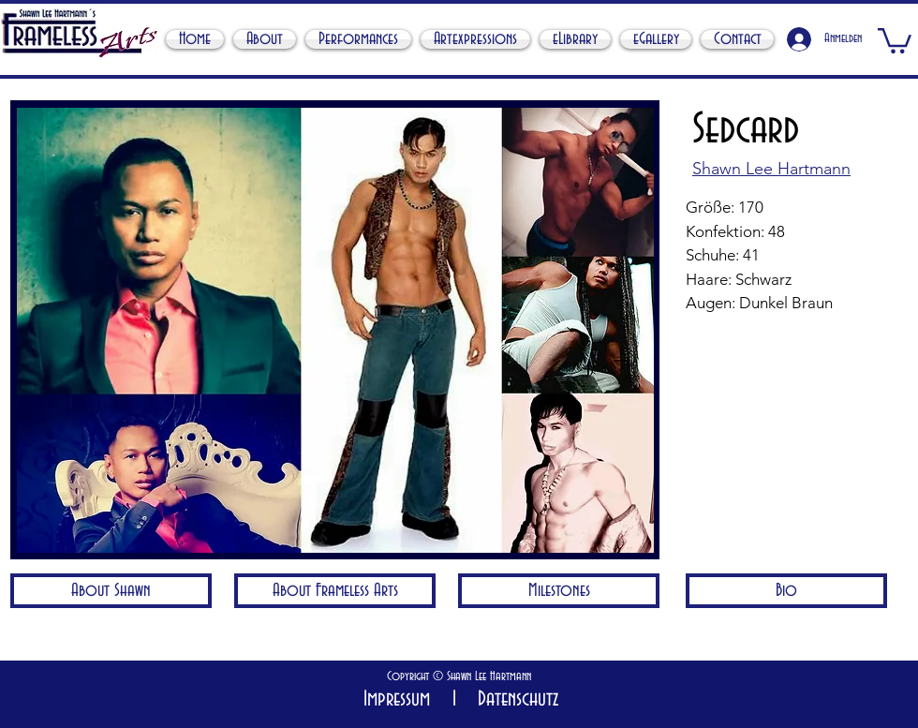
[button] (894, 39)
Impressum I (409, 699)
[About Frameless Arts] (335, 590)
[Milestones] (558, 590)
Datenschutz (512, 699)
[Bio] (786, 590)
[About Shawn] (111, 590)
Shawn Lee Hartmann (487, 677)
